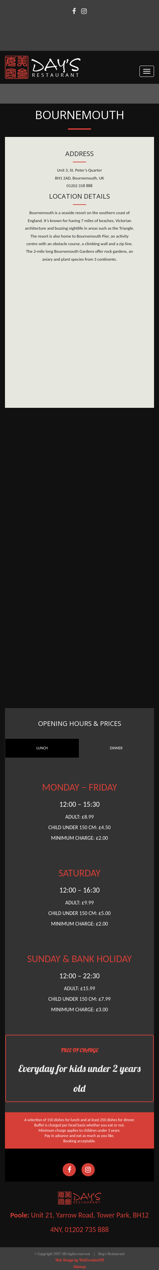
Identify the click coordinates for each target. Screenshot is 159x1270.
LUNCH (42, 748)
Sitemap (79, 1266)
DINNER (116, 748)
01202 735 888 (87, 1229)
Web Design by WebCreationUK (79, 1259)
